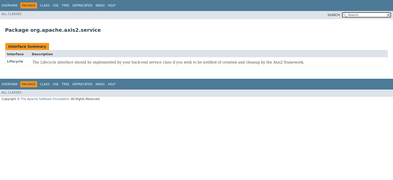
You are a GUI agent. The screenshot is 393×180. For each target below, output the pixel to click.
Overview (10, 5)
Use (56, 5)
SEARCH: (334, 15)
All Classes (11, 14)
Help (112, 5)
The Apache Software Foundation (45, 99)
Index (100, 5)
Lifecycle (15, 61)
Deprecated (82, 5)
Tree (65, 5)
